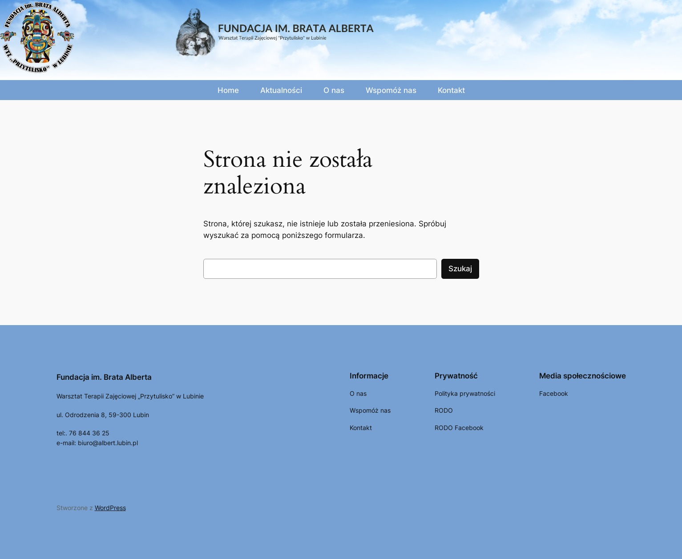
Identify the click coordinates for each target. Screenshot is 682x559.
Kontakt (451, 90)
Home (228, 90)
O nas (333, 90)
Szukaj (460, 268)
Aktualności (281, 90)
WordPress (110, 507)
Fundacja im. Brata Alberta (104, 377)
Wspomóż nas (391, 90)
